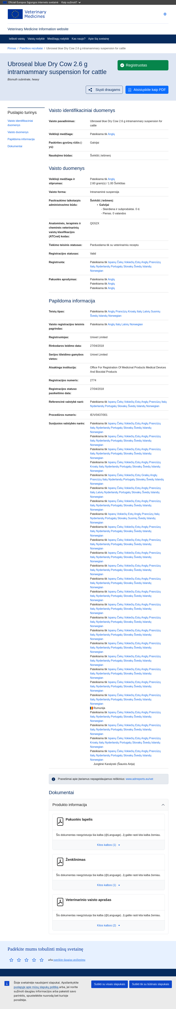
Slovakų (128, 266)
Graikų (145, 475)
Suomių (155, 311)
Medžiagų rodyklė (58, 38)
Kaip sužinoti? (71, 2)
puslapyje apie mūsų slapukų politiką (36, 987)
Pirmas (12, 48)
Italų (92, 266)
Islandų (146, 266)
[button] (104, 90)
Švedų (138, 266)
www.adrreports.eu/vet (139, 778)
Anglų (111, 134)
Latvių (146, 311)
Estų (138, 262)
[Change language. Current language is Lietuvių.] (165, 14)
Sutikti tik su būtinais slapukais (150, 984)
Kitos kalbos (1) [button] (108, 844)
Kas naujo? (78, 38)
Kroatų (132, 311)
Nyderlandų (103, 266)
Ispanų (112, 262)
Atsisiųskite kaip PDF (147, 90)
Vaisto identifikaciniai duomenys (20, 123)
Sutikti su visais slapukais (109, 984)
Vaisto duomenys (18, 132)
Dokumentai (15, 146)
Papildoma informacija (21, 139)
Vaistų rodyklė (36, 38)
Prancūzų (155, 262)
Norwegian (96, 270)
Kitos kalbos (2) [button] (108, 925)
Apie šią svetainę (98, 38)
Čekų (120, 262)
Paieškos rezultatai (31, 48)
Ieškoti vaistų (17, 38)
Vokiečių (129, 262)
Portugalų (117, 266)
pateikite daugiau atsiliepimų (69, 959)
